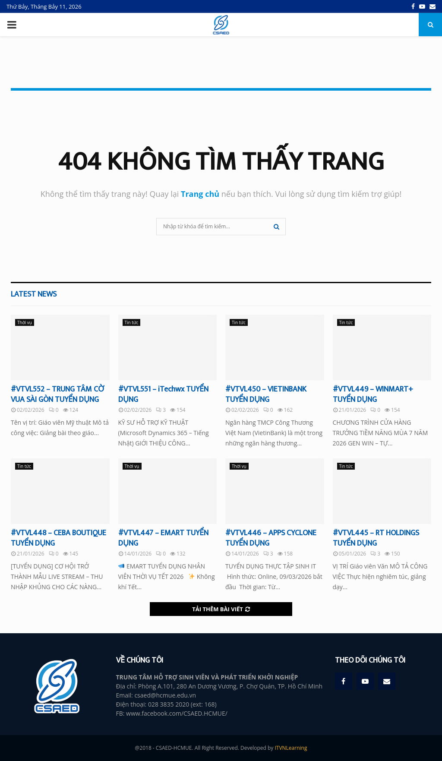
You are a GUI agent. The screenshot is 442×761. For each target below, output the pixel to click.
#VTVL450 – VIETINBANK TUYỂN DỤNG (265, 394)
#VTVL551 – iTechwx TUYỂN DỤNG (163, 394)
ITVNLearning (291, 748)
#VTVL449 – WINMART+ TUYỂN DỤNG (373, 394)
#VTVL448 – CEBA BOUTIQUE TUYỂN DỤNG (58, 538)
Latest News (34, 294)
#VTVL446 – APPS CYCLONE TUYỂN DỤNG (270, 538)
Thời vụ (24, 322)
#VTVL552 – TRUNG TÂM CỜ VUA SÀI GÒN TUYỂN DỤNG (57, 394)
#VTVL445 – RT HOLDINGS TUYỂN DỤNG (376, 538)
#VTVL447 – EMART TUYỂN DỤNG (163, 538)
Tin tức (132, 322)
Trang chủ (200, 194)
